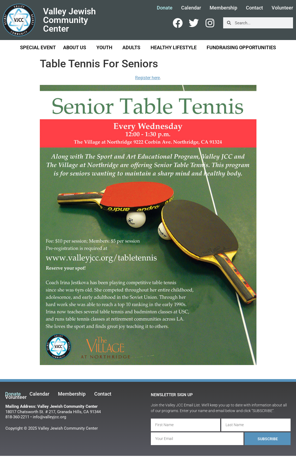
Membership (223, 7)
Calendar (191, 7)
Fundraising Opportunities (241, 47)
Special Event (38, 47)
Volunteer (16, 397)
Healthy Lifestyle (175, 47)
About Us (76, 47)
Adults (132, 47)
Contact (254, 7)
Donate (165, 7)
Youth (105, 47)
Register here (147, 77)
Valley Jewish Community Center (69, 20)
